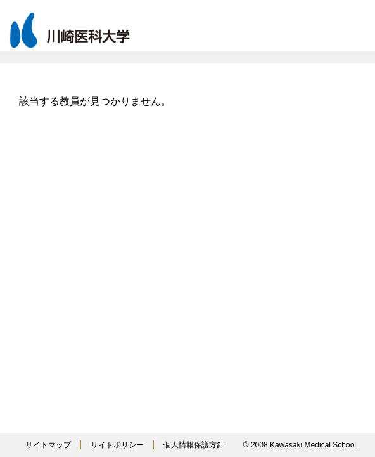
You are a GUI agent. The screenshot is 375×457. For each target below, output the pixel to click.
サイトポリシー (117, 444)
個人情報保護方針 (193, 444)
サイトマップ (48, 444)
